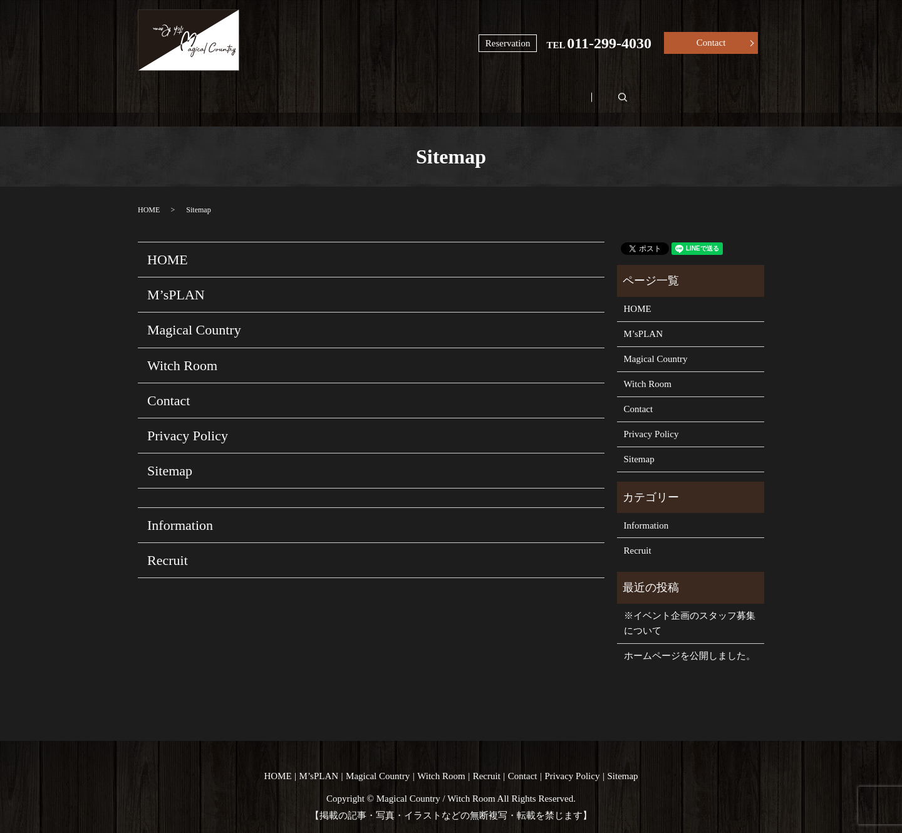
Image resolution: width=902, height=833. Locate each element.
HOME (185, 92)
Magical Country (397, 92)
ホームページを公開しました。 (689, 641)
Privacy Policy (187, 420)
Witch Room (531, 92)
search (742, 91)
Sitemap (169, 456)
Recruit (649, 92)
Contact (711, 43)
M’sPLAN (281, 92)
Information (180, 511)
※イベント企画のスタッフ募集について (689, 608)
